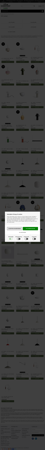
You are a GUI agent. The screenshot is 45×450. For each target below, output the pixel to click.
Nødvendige (10, 236)
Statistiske (34, 236)
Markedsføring (18, 236)
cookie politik (11, 222)
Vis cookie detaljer (22, 232)
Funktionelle (26, 236)
